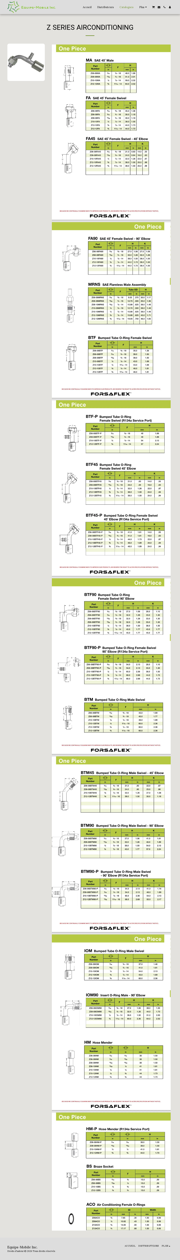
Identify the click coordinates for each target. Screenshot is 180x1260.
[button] (153, 7)
